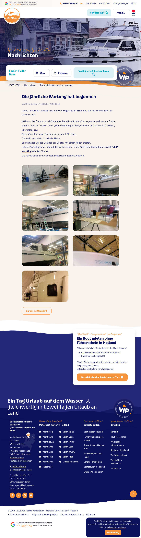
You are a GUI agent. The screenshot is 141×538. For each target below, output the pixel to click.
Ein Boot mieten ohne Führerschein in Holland (96, 342)
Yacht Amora (67, 452)
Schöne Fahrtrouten (93, 462)
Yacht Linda (46, 461)
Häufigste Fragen (120, 3)
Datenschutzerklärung (71, 514)
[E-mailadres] (81, 3)
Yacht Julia (66, 457)
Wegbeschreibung (119, 455)
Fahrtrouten (91, 3)
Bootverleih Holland (120, 450)
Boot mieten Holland (93, 432)
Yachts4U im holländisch (116, 462)
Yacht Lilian (66, 437)
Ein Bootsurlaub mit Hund (93, 455)
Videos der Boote (68, 461)
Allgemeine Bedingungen (44, 514)
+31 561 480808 (18, 466)
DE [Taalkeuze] (133, 3)
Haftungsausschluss (18, 514)
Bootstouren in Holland (94, 467)
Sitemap (90, 514)
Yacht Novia (46, 442)
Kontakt (114, 432)
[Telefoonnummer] (68, 3)
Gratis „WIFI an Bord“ (93, 472)
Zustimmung (113, 532)
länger (80, 367)
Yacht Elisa (66, 447)
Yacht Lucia (46, 432)
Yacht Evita (46, 447)
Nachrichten (104, 3)
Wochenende (89, 364)
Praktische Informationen (117, 444)
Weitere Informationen (116, 527)
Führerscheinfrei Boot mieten (93, 439)
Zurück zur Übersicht (36, 311)
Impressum (116, 468)
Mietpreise (46, 467)
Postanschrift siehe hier (21, 461)
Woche (119, 364)
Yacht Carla (46, 437)
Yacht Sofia (46, 457)
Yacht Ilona (46, 452)
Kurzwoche (106, 364)
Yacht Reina (66, 432)
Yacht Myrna (66, 442)
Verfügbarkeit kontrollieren (93, 73)
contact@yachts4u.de (22, 470)
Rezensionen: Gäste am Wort (94, 447)
